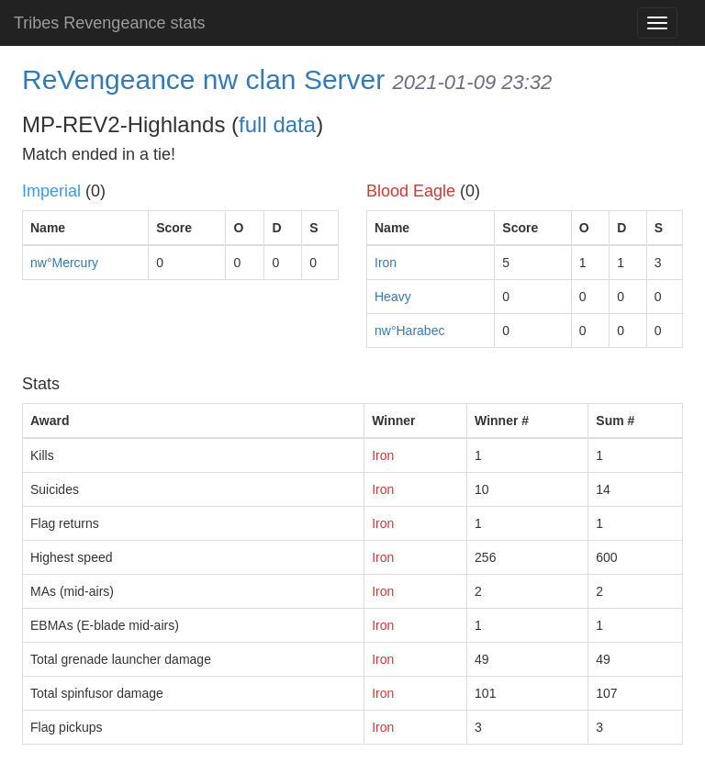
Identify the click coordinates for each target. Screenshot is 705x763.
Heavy (393, 296)
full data (277, 124)
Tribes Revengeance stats (109, 23)
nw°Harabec (409, 330)
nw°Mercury (64, 262)
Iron (386, 262)
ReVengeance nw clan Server (203, 79)
